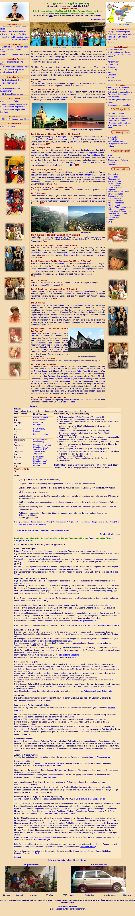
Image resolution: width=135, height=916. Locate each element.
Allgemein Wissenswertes (98, 757)
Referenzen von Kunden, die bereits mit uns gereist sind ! (43, 530)
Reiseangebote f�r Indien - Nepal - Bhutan (67, 860)
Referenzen (59, 770)
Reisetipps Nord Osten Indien (48, 765)
